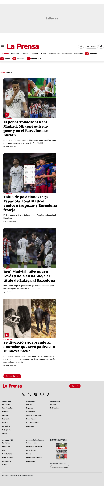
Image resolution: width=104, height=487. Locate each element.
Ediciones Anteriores (59, 467)
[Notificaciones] (81, 46)
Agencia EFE (7, 292)
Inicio (2, 73)
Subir (75, 386)
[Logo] (17, 46)
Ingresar (93, 46)
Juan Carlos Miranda (9, 221)
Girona (9, 73)
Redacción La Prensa (10, 146)
